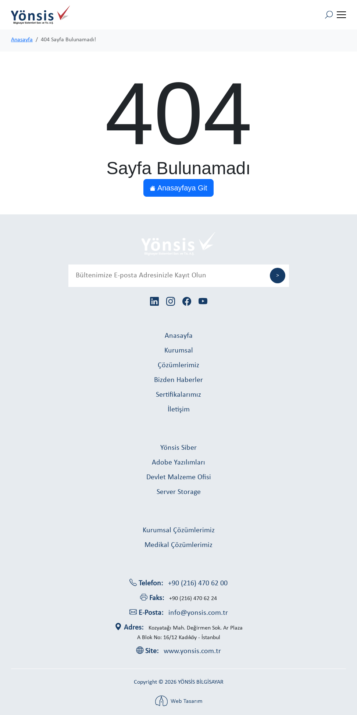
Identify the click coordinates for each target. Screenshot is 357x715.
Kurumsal (178, 350)
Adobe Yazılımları (178, 462)
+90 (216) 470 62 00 (198, 583)
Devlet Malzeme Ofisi (178, 477)
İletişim (179, 409)
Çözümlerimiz (178, 365)
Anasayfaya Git (178, 188)
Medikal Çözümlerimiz (178, 545)
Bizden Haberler (178, 380)
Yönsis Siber (178, 448)
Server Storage (179, 492)
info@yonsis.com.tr (198, 613)
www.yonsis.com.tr (192, 651)
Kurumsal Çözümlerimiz (179, 530)
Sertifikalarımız (178, 395)
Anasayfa (22, 40)
